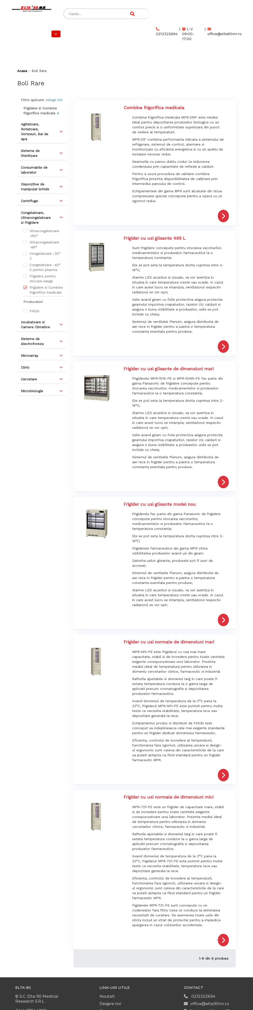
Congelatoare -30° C (45, 256)
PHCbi (34, 311)
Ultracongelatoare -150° (44, 233)
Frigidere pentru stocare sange (43, 278)
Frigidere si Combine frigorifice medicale (46, 289)
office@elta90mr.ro (224, 31)
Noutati (107, 996)
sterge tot (54, 100)
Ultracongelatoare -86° (44, 244)
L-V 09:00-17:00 (188, 34)
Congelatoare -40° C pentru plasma (45, 267)
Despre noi (110, 1003)
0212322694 (166, 31)
